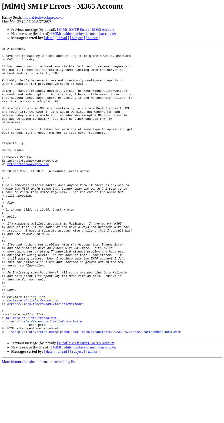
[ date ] (49, 38)
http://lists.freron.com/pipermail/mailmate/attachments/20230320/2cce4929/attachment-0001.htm (96, 389)
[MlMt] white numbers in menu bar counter (83, 34)
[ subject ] (77, 38)
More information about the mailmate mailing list (39, 419)
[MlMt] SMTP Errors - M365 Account (85, 29)
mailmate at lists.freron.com (32, 351)
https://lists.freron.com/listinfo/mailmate (45, 355)
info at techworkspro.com (43, 17)
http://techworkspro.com (28, 188)
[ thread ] (62, 38)
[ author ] (93, 38)
